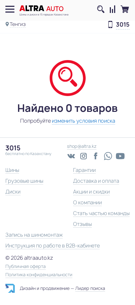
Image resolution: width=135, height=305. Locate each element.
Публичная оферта (25, 266)
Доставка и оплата (96, 180)
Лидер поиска (90, 288)
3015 (123, 24)
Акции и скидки (91, 191)
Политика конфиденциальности (38, 275)
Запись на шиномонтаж (34, 234)
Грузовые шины (24, 180)
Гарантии (84, 170)
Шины (12, 170)
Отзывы (82, 223)
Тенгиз (18, 24)
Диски (13, 191)
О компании (87, 202)
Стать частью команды (101, 213)
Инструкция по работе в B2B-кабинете (52, 245)
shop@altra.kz (81, 146)
